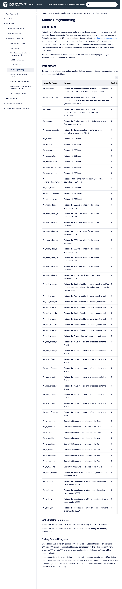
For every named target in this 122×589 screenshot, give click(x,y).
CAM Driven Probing (17, 60)
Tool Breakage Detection (18, 93)
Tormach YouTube (67, 4)
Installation (9, 19)
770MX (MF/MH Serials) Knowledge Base (36, 4)
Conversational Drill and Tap (19, 82)
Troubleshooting (11, 98)
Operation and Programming (15, 28)
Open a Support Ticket (54, 4)
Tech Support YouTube (76, 4)
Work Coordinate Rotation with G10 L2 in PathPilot (20, 54)
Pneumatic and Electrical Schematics (18, 108)
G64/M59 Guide (15, 65)
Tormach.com (82, 4)
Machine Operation (14, 33)
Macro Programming (17, 70)
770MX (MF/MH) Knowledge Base (59, 13)
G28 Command (15, 48)
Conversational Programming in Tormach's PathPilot (20, 88)
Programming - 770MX (17, 43)
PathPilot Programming (15, 38)
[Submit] (88, 4)
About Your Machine (12, 14)
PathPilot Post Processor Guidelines (18, 76)
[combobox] (101, 4)
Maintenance (10, 24)
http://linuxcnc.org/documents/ (104, 38)
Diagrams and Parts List (14, 103)
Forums (58, 4)
